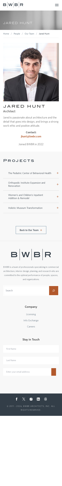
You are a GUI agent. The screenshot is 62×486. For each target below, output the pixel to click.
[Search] (53, 290)
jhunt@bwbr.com (31, 136)
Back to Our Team (29, 230)
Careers (31, 326)
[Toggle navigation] (57, 5)
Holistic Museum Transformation (25, 208)
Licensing (31, 314)
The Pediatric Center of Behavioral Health (29, 173)
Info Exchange (31, 320)
